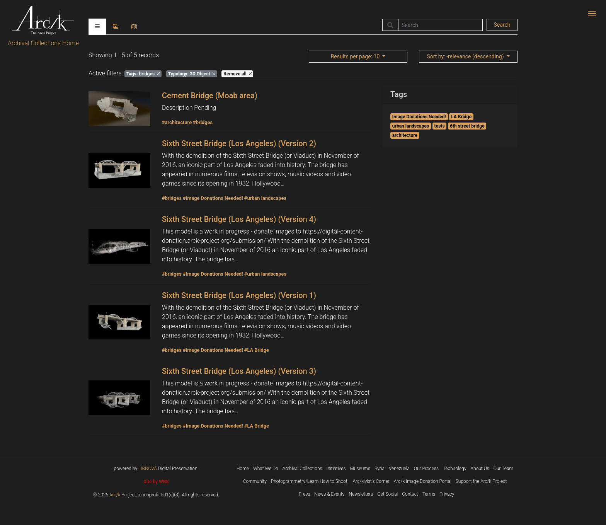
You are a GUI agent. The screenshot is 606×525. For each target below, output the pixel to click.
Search (502, 25)
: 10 (356, 56)
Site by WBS (156, 481)
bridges (143, 74)
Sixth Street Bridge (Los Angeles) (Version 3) (239, 371)
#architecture (177, 122)
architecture (404, 135)
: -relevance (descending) (466, 56)
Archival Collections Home (43, 43)
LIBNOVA (147, 468)
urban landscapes (410, 126)
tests (439, 126)
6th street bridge (467, 126)
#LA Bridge (256, 350)
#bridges (203, 122)
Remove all (237, 74)
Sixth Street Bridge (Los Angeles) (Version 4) (239, 219)
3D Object (191, 74)
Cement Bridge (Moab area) (209, 95)
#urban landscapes (265, 198)
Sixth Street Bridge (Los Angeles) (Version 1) (239, 295)
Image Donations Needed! (419, 116)
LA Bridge (461, 116)
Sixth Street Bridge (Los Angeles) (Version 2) (239, 143)
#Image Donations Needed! (213, 198)
